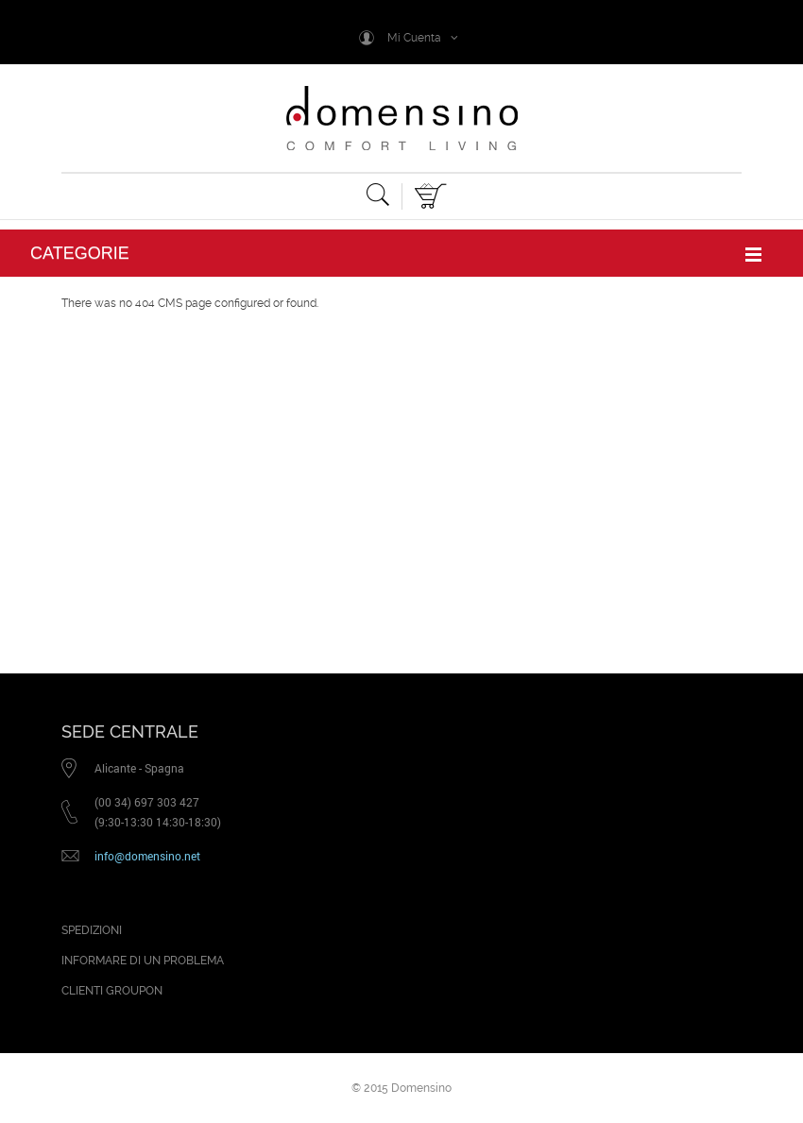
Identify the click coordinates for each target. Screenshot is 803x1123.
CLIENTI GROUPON (111, 990)
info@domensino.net (147, 855)
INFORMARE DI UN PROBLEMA (142, 960)
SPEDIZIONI (91, 930)
